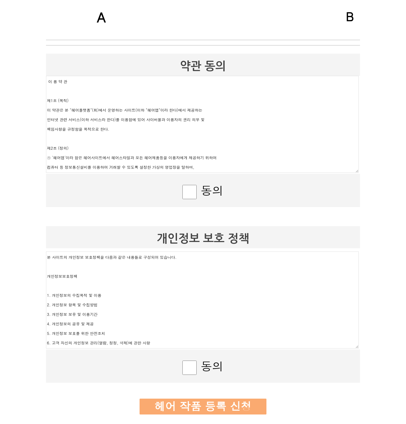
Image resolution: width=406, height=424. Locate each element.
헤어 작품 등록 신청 (203, 406)
